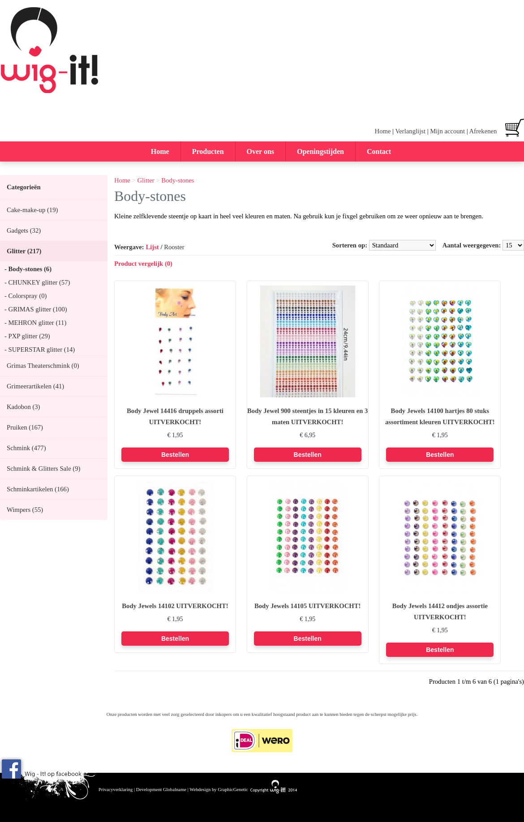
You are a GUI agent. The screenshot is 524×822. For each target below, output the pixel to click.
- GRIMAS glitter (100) (35, 309)
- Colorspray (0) (25, 295)
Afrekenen (483, 131)
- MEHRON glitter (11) (35, 322)
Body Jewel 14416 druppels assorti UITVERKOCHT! (175, 416)
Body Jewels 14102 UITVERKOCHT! (175, 605)
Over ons (260, 151)
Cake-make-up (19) (32, 209)
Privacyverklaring (116, 789)
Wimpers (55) (25, 509)
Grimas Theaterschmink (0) (43, 365)
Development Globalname (161, 789)
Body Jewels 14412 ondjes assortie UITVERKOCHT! (440, 611)
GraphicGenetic (233, 789)
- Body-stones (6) (28, 269)
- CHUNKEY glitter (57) (37, 282)
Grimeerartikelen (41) (35, 386)
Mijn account (447, 131)
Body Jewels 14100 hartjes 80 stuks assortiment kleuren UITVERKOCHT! (440, 416)
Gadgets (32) (24, 230)
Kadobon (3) (23, 406)
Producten (208, 151)
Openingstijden (320, 151)
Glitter (145, 180)
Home (383, 131)
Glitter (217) (24, 251)
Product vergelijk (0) (143, 263)
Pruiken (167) (25, 427)
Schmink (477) (26, 447)
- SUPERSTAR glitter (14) (39, 349)
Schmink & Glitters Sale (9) (43, 468)
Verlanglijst (410, 131)
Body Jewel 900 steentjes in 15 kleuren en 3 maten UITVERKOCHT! (307, 416)
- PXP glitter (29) (27, 336)
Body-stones (177, 180)
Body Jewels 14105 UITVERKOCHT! (307, 605)
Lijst (152, 247)
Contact (379, 151)
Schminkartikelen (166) (38, 489)
